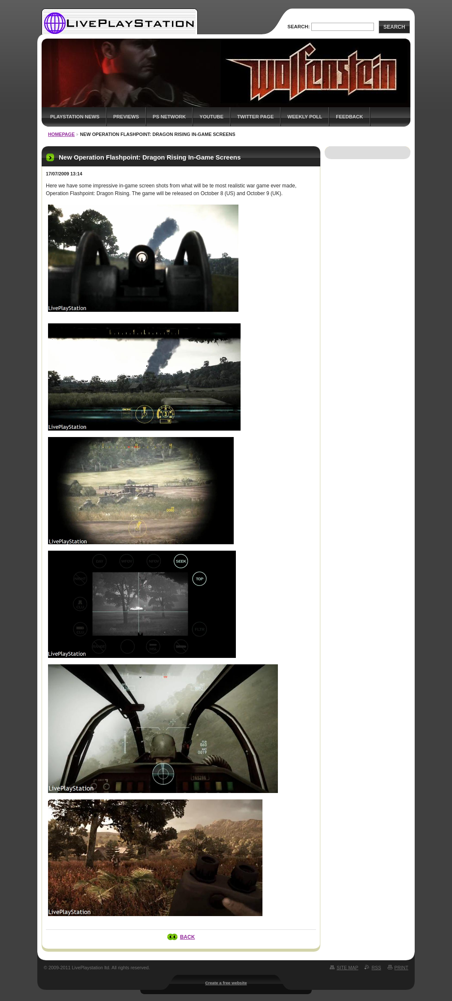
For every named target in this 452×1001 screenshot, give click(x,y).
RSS (376, 967)
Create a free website (226, 982)
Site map (347, 967)
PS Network (169, 116)
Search (394, 27)
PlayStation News (74, 116)
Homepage (61, 134)
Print (401, 967)
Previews (126, 116)
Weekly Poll (304, 116)
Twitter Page (255, 116)
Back (187, 937)
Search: (298, 26)
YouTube (211, 116)
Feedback (349, 116)
